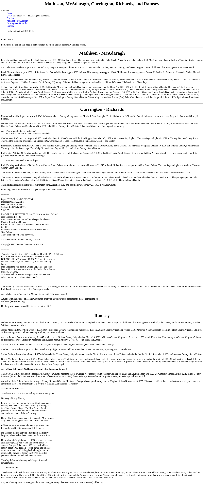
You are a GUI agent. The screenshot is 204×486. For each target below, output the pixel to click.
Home (9, 13)
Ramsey (10, 26)
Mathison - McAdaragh (17, 21)
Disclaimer (12, 18)
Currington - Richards (17, 23)
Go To (9, 15)
